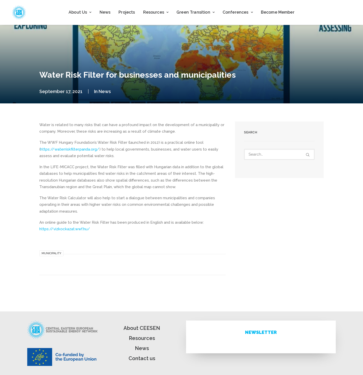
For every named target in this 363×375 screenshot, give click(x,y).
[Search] (279, 154)
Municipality (51, 253)
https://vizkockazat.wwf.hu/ (64, 229)
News (105, 12)
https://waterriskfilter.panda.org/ (69, 149)
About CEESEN (142, 328)
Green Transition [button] (195, 12)
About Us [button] (80, 12)
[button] (307, 154)
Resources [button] (156, 12)
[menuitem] (80, 12)
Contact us (142, 358)
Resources (142, 338)
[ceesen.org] (19, 12)
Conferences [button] (238, 12)
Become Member (277, 12)
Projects (126, 12)
